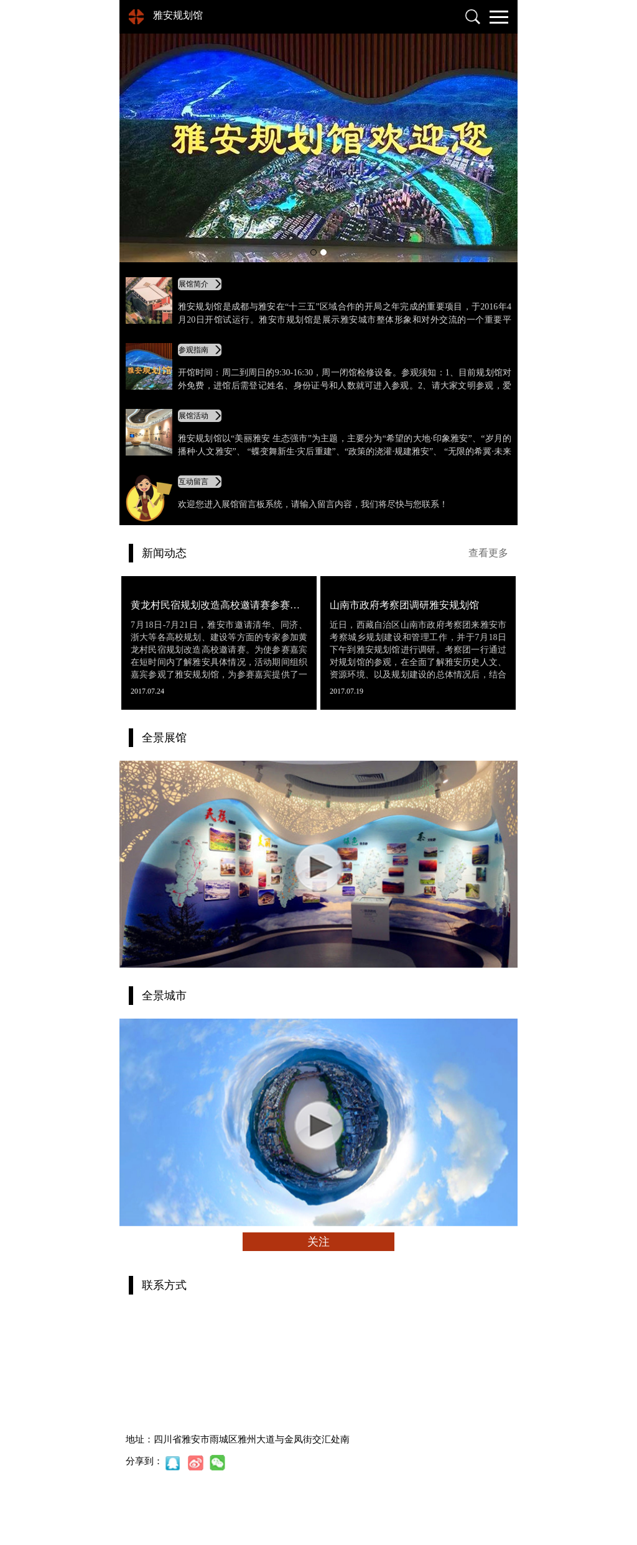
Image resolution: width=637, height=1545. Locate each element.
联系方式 (164, 1285)
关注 (318, 1242)
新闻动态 (164, 553)
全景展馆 (164, 737)
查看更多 (488, 553)
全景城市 (164, 995)
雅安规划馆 (178, 15)
